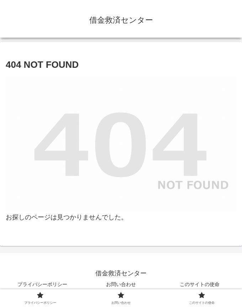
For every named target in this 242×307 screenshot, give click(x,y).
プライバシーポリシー (42, 284)
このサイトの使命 (200, 284)
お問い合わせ (121, 284)
